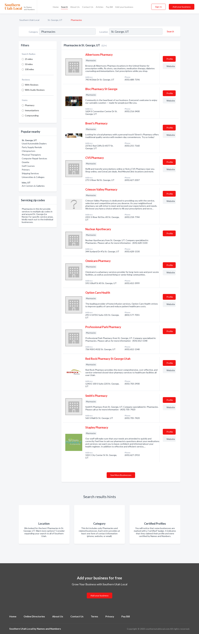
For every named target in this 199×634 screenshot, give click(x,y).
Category (33, 31)
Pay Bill (109, 7)
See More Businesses (120, 475)
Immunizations (32, 110)
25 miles (29, 59)
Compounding (32, 115)
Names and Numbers (49, 628)
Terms (94, 616)
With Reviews (31, 84)
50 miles (29, 64)
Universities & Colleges (33, 177)
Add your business (124, 7)
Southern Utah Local (29, 20)
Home (56, 7)
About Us (75, 7)
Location (104, 31)
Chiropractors (28, 151)
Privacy (109, 616)
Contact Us (87, 7)
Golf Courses (28, 166)
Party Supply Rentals (32, 147)
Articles (99, 7)
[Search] (170, 31)
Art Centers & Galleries (33, 185)
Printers (26, 169)
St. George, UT (55, 20)
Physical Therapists (31, 154)
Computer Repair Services (34, 158)
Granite (25, 162)
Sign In (158, 6)
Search (64, 7)
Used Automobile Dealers (34, 143)
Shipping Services (30, 173)
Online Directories (34, 616)
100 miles (29, 69)
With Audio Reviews (35, 90)
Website (171, 66)
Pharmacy (29, 105)
